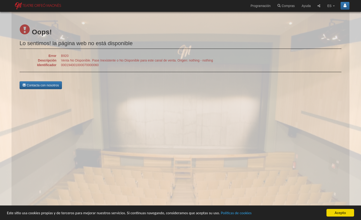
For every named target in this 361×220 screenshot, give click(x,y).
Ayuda (306, 6)
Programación (260, 6)
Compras (286, 6)
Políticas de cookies (236, 213)
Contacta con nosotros (41, 85)
